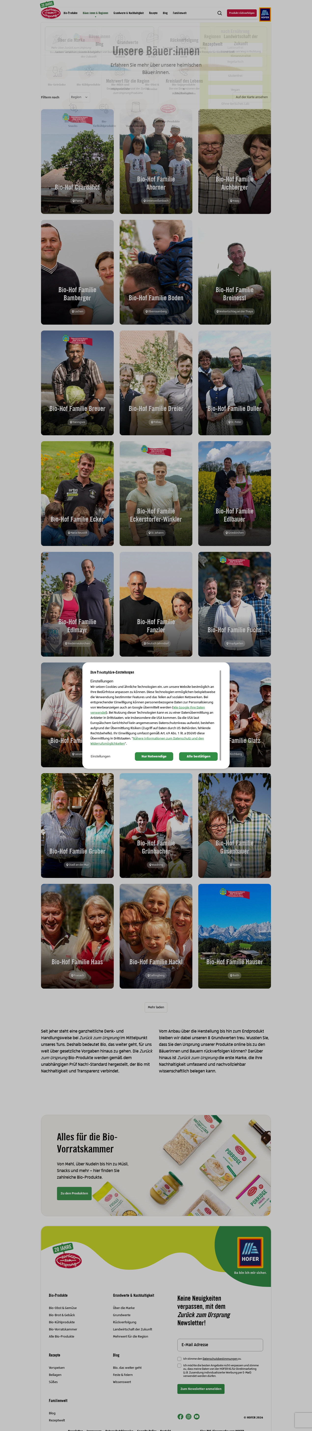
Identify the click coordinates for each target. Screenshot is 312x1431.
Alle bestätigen (198, 756)
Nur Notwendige (154, 756)
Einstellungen (100, 756)
